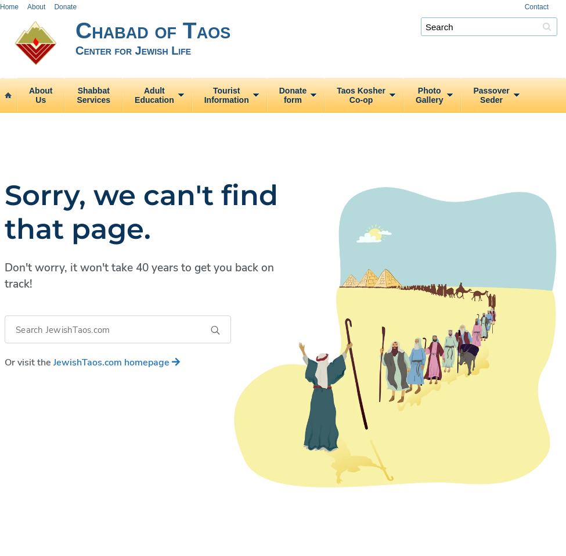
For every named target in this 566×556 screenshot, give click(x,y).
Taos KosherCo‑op (361, 95)
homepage (116, 362)
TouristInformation (226, 95)
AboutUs (40, 95)
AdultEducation (154, 95)
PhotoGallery (429, 95)
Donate (65, 7)
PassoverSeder (491, 95)
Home (9, 7)
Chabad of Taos (320, 45)
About (36, 7)
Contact (537, 7)
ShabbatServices (93, 95)
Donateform (293, 95)
